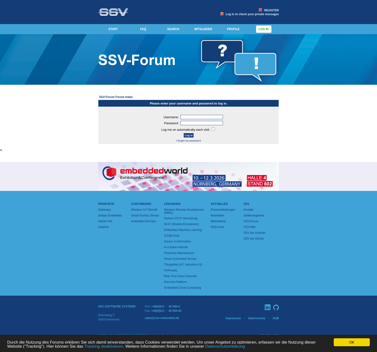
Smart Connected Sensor (180, 259)
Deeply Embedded (110, 215)
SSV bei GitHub (254, 238)
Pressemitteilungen (223, 209)
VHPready (170, 270)
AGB (275, 318)
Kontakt (248, 209)
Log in (264, 29)
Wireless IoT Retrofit (144, 209)
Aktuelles (219, 204)
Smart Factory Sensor (145, 215)
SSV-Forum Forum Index (116, 97)
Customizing (141, 204)
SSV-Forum (251, 221)
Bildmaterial (218, 221)
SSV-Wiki (250, 227)
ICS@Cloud (171, 235)
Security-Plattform (175, 282)
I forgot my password (188, 140)
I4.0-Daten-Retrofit (176, 247)
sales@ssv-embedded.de (162, 318)
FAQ (143, 29)
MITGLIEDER (203, 29)
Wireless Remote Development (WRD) (184, 211)
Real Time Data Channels (180, 276)
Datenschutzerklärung (225, 346)
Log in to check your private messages (249, 14)
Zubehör (103, 227)
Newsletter (217, 215)
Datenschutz (256, 318)
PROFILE (233, 29)
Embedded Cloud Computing (182, 287)
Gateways (104, 209)
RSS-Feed (217, 227)
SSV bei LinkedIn (255, 233)
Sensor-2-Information (177, 241)
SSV (246, 204)
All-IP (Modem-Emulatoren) (181, 224)
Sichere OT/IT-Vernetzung (180, 218)
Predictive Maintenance (179, 253)
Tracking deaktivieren (103, 346)
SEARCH (173, 29)
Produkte (106, 204)
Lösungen (172, 204)
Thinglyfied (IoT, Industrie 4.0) (183, 264)
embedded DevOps (143, 221)
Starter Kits (105, 221)
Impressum (233, 318)
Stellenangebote (254, 215)
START (113, 29)
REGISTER (269, 10)
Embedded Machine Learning (183, 230)
